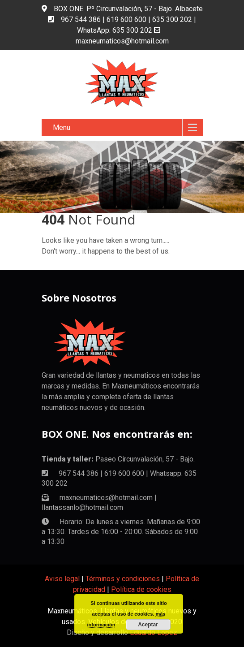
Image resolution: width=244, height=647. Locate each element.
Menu (61, 127)
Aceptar (148, 624)
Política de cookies (141, 589)
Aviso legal (62, 578)
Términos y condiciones (123, 578)
